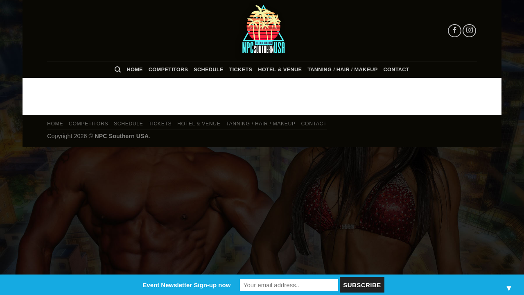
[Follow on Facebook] (454, 31)
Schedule (208, 69)
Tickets (241, 69)
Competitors (168, 69)
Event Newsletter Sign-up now (186, 284)
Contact (396, 69)
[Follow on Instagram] (469, 31)
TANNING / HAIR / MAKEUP (342, 69)
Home (134, 69)
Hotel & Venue (280, 69)
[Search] (118, 69)
